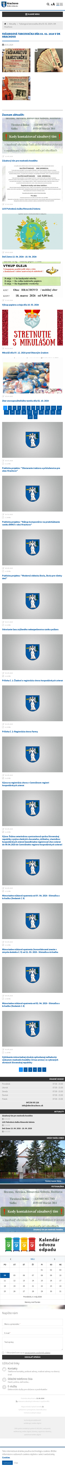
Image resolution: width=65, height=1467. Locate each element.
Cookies (6, 1457)
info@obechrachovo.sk (32, 1105)
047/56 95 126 (32, 1102)
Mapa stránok (25, 1407)
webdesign (27, 1423)
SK (58, 4)
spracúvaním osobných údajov (37, 1352)
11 (53, 407)
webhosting (17, 1431)
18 (35, 412)
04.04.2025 (7, 997)
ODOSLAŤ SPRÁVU (32, 1357)
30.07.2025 (7, 624)
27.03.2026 (9, 204)
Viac (16, 1462)
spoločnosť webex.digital (32, 1435)
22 (59, 412)
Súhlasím (7, 1462)
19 (41, 412)
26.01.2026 (7, 462)
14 (12, 412)
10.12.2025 (7, 516)
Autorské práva (41, 1410)
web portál (46, 1428)
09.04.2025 (7, 675)
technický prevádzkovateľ (32, 1420)
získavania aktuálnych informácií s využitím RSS (32, 1401)
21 (53, 412)
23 (30, 416)
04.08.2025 (7, 570)
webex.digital (36, 1423)
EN (61, 4)
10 (48, 407)
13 (6, 412)
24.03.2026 (9, 252)
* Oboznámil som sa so (26, 1352)
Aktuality (12, 24)
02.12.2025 (9, 348)
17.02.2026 (9, 300)
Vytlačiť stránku (37, 1407)
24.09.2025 (9, 396)
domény (34, 1431)
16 (24, 412)
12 (59, 407)
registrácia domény (44, 1431)
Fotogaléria (57, 1186)
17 (30, 412)
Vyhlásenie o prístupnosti (27, 1410)
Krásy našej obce (55, 1137)
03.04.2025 (7, 1051)
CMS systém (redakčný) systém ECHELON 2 (28, 1428)
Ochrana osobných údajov (32, 1413)
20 (47, 412)
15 (18, 412)
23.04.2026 (9, 156)
